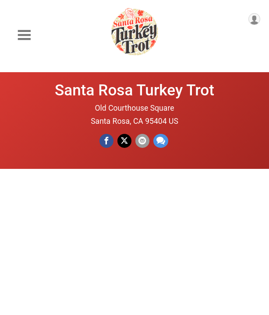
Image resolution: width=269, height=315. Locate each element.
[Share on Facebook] (106, 141)
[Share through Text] (160, 141)
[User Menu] (254, 19)
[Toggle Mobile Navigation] (24, 35)
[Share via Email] (142, 141)
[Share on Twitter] (124, 141)
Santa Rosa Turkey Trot (134, 90)
